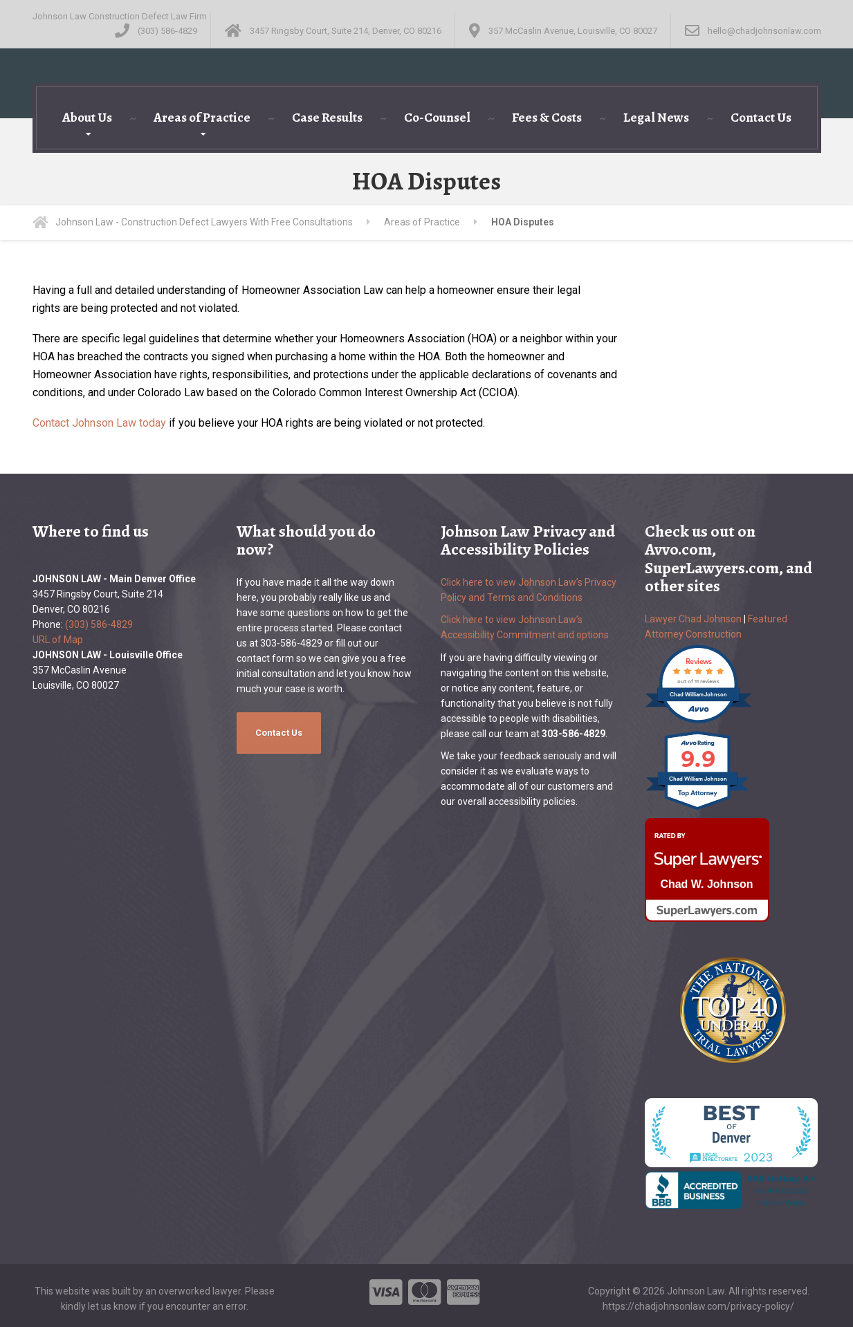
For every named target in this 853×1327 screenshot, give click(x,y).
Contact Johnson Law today (99, 422)
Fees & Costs (547, 118)
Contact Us (761, 118)
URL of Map (58, 639)
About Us (87, 118)
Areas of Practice (202, 118)
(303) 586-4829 (99, 624)
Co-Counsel (437, 118)
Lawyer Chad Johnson (693, 618)
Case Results (327, 118)
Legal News (656, 118)
